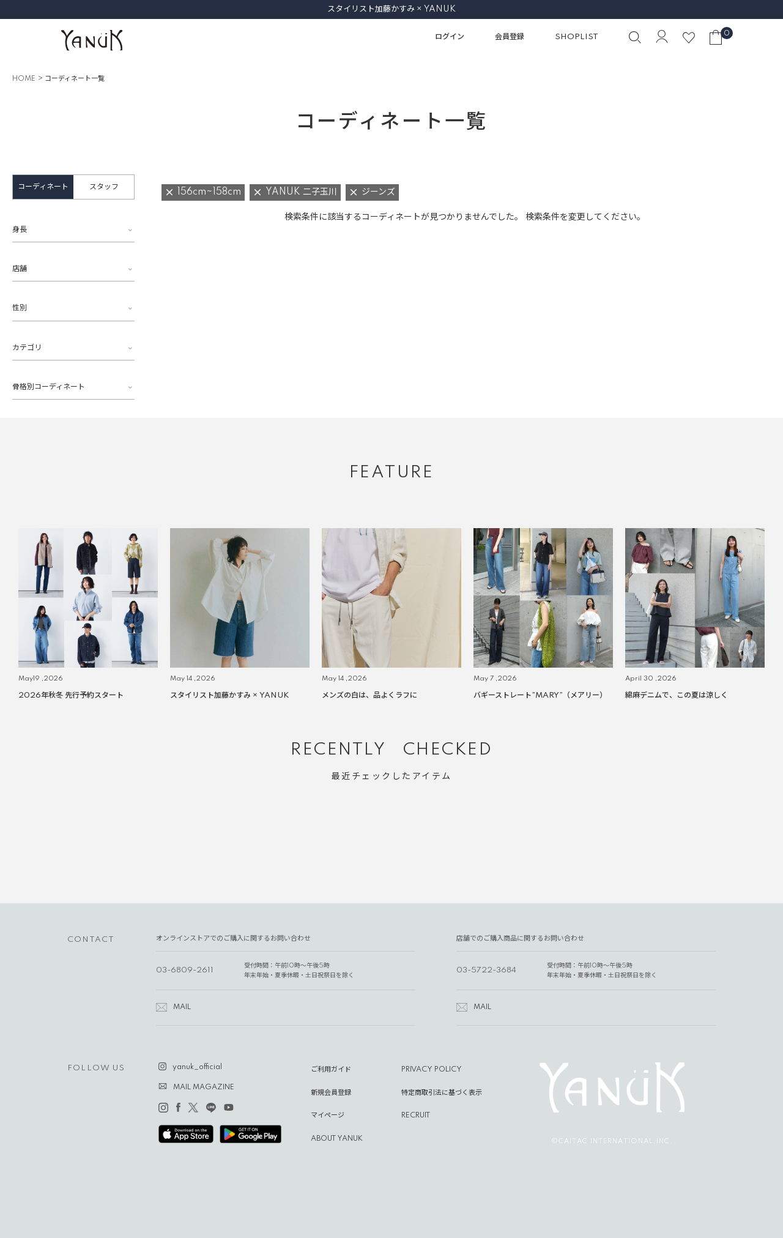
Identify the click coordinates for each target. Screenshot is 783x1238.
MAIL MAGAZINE (203, 1087)
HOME (23, 79)
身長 (19, 230)
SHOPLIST (576, 37)
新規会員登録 (331, 1093)
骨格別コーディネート (48, 387)
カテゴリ (27, 348)
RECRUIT (415, 1115)
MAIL (182, 1007)
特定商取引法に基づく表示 (441, 1093)
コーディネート (43, 187)
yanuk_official (197, 1067)
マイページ (327, 1115)
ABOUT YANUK (337, 1139)
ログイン (449, 37)
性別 (19, 308)
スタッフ (104, 187)
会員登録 (509, 37)
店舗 (19, 269)
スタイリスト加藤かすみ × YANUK (391, 9)
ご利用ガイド (331, 1069)
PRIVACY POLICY (431, 1069)
